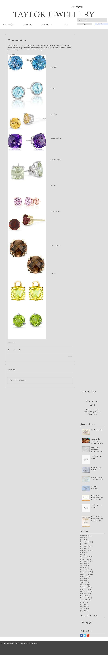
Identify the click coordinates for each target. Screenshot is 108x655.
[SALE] (84, 24)
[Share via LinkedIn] (20, 350)
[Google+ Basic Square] (88, 635)
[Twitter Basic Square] (85, 635)
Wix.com (34, 643)
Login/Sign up (76, 7)
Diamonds (11, 343)
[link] (101, 24)
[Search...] (92, 20)
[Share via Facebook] (9, 350)
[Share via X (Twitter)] (14, 350)
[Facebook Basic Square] (81, 635)
